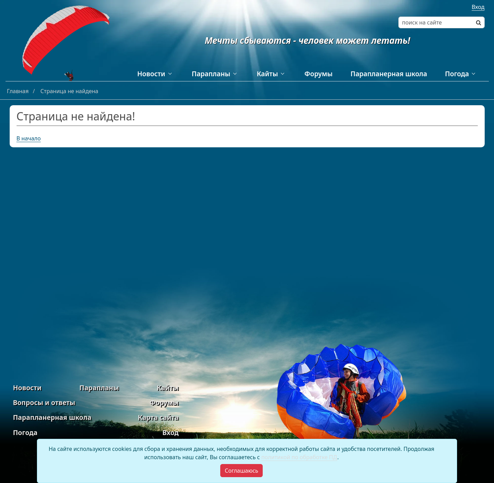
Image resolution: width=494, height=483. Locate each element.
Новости (151, 73)
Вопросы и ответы (44, 402)
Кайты (267, 73)
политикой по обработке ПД (299, 457)
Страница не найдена (69, 91)
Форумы (318, 73)
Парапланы (211, 73)
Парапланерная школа (388, 73)
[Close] (241, 470)
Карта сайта (158, 417)
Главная (18, 91)
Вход (478, 7)
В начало (29, 138)
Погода (457, 73)
